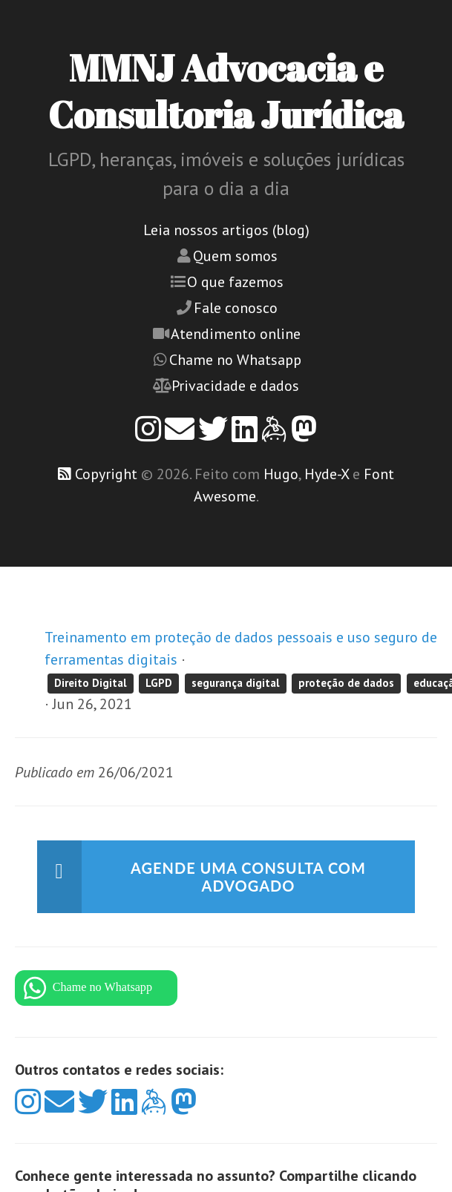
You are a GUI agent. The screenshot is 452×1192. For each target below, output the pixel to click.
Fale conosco (236, 307)
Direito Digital (90, 683)
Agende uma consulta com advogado (248, 877)
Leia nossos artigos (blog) (226, 230)
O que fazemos (235, 282)
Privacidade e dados (235, 385)
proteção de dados (346, 683)
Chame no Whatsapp (235, 359)
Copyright (106, 474)
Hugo (280, 474)
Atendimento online (236, 333)
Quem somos (235, 256)
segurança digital (235, 683)
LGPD (158, 683)
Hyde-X (326, 474)
